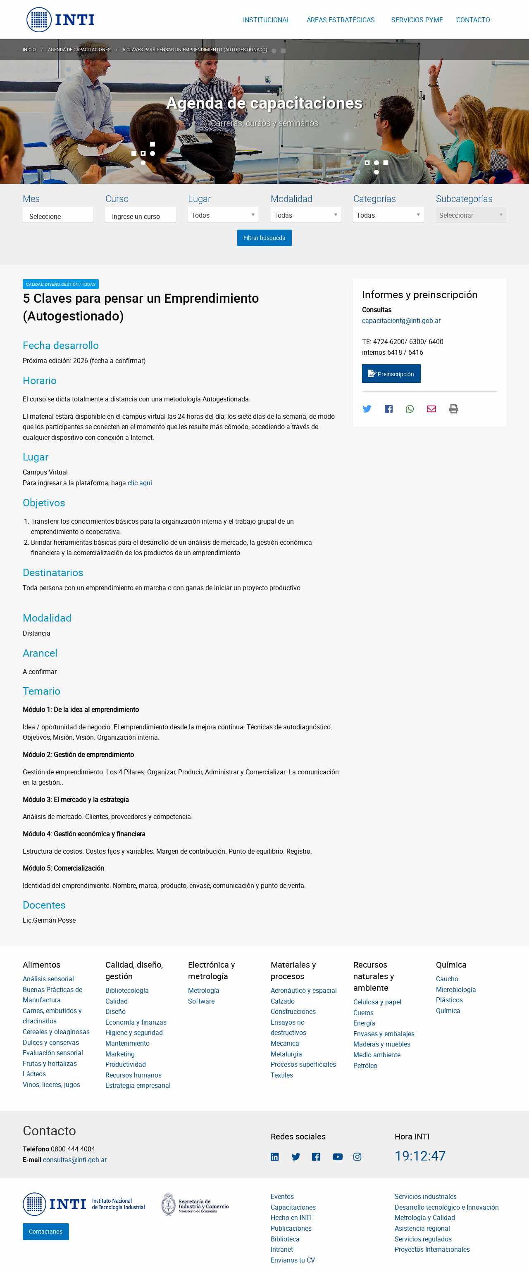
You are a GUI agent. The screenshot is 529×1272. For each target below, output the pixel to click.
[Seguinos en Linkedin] (275, 1157)
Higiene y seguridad (134, 1032)
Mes (31, 198)
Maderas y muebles (381, 1044)
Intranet (282, 1249)
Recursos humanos (133, 1075)
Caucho (447, 978)
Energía (364, 1023)
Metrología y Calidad (425, 1217)
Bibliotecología (127, 990)
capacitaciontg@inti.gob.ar (401, 320)
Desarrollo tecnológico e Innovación (447, 1207)
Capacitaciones (293, 1207)
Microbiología (456, 989)
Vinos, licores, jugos (51, 1084)
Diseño (115, 1011)
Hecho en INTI (291, 1217)
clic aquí (140, 482)
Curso (117, 198)
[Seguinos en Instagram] (357, 1157)
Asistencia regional (422, 1228)
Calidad (116, 1001)
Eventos (282, 1196)
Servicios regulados (423, 1239)
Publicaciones (291, 1228)
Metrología (203, 990)
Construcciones (293, 1011)
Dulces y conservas (51, 1042)
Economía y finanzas (136, 1022)
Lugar (199, 198)
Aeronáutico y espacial (304, 990)
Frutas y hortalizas (50, 1063)
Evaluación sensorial (53, 1052)
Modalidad (291, 198)
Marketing (120, 1053)
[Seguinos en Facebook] (316, 1157)
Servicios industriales (426, 1196)
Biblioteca (285, 1239)
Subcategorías (464, 198)
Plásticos (449, 999)
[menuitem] (61, 20)
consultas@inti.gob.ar (75, 1159)
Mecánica (285, 1043)
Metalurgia (286, 1053)
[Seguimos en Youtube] (338, 1157)
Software (201, 1001)
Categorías (374, 198)
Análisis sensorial (48, 978)
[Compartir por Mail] (431, 409)
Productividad (125, 1064)
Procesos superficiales (303, 1064)
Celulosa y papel (377, 1001)
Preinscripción (391, 374)
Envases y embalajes (384, 1033)
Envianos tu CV (293, 1260)
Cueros (363, 1012)
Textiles (282, 1075)
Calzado (283, 1001)
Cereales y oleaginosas (56, 1031)
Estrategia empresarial (138, 1085)
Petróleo (365, 1065)
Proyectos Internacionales (432, 1249)
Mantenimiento (127, 1043)
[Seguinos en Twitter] (295, 1157)
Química (448, 1010)
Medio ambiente (376, 1054)
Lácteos (34, 1073)
